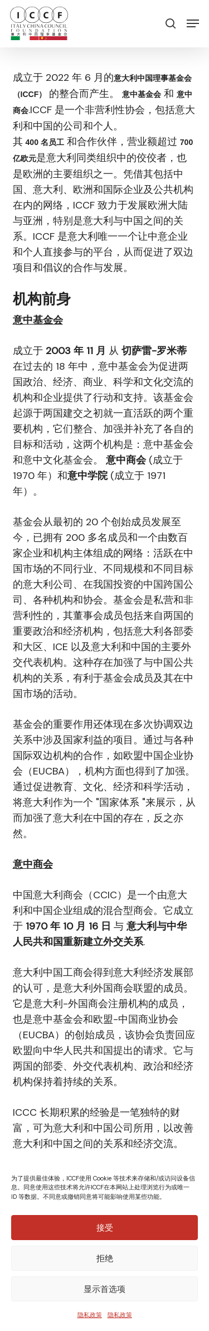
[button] (193, 23)
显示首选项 (104, 1289)
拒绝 (104, 1258)
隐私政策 (89, 1315)
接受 (104, 1227)
